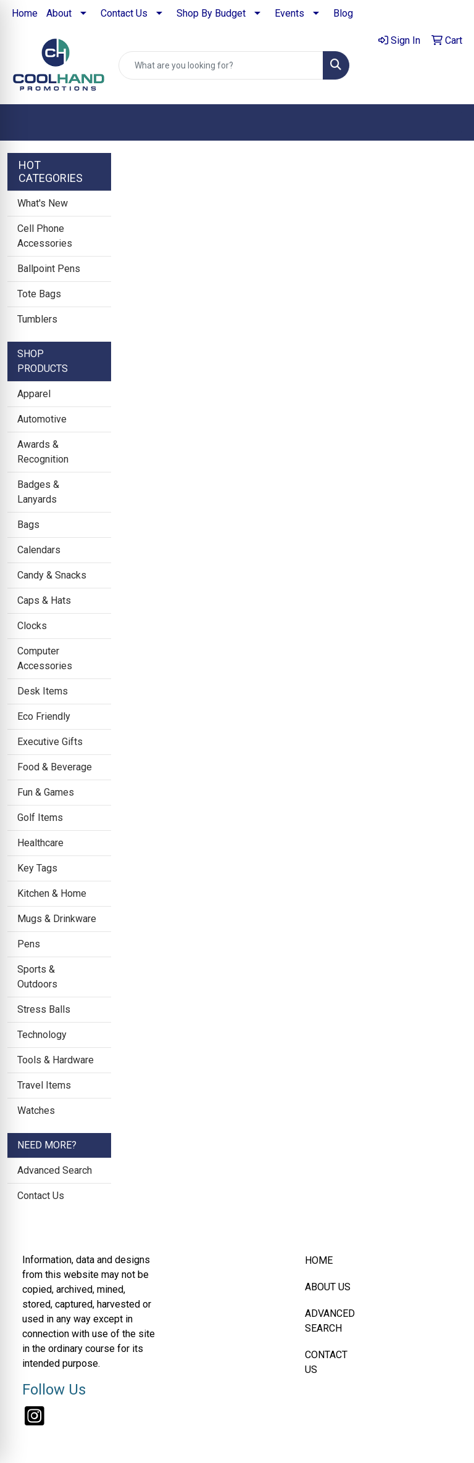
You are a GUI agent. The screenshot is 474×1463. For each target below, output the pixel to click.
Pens (28, 944)
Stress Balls (43, 1009)
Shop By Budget (211, 13)
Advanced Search (54, 1170)
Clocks (32, 626)
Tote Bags (39, 294)
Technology (42, 1035)
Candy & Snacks (51, 575)
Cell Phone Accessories (44, 236)
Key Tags (37, 868)
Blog (343, 13)
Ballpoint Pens (48, 268)
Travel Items (44, 1085)
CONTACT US (326, 1362)
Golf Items (40, 817)
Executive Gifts (50, 742)
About (59, 13)
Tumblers (37, 319)
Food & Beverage (54, 767)
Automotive (42, 419)
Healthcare (40, 843)
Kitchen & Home (51, 893)
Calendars (38, 550)
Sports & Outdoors (37, 976)
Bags (28, 524)
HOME (319, 1260)
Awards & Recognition (43, 452)
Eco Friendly (43, 716)
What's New (42, 203)
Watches (36, 1110)
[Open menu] (449, 122)
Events (289, 13)
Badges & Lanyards (38, 492)
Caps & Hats (44, 600)
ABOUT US (328, 1287)
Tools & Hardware (55, 1060)
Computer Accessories (44, 658)
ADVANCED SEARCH (330, 1321)
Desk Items (42, 691)
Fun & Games (45, 792)
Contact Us (124, 13)
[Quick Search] (220, 65)
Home (25, 13)
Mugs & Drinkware (56, 919)
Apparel (34, 394)
